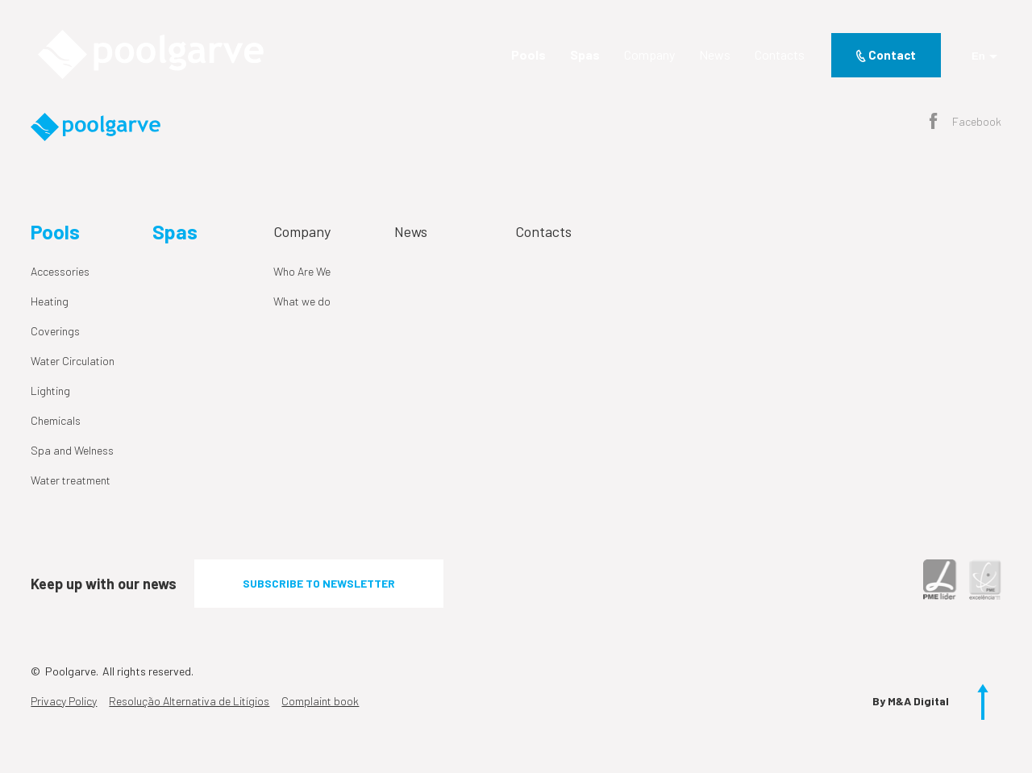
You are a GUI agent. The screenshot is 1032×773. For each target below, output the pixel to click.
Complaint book (320, 701)
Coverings (55, 331)
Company (649, 54)
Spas (585, 54)
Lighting (50, 390)
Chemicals (56, 420)
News (714, 54)
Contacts (780, 54)
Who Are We (302, 271)
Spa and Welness (72, 450)
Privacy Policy (64, 701)
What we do (302, 301)
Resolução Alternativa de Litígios (189, 701)
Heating (50, 301)
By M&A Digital (910, 701)
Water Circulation (72, 361)
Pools (528, 54)
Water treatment (70, 480)
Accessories (60, 271)
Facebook (965, 122)
